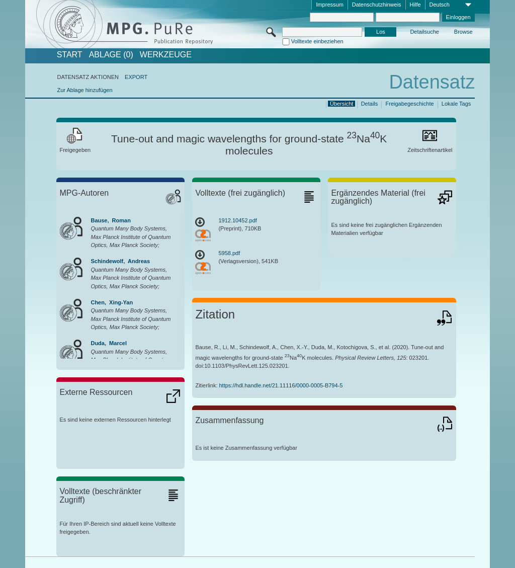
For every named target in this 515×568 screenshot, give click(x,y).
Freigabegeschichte (410, 104)
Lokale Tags (456, 104)
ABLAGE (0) (111, 55)
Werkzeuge (166, 55)
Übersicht (341, 104)
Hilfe (415, 5)
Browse (463, 32)
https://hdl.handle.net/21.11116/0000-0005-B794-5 (281, 385)
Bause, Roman (110, 220)
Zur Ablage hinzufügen (84, 90)
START (69, 55)
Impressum (329, 5)
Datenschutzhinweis (376, 5)
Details (369, 104)
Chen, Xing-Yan (112, 302)
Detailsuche (424, 32)
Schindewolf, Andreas (120, 261)
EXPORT (136, 77)
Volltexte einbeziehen (317, 41)
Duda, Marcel (109, 343)
